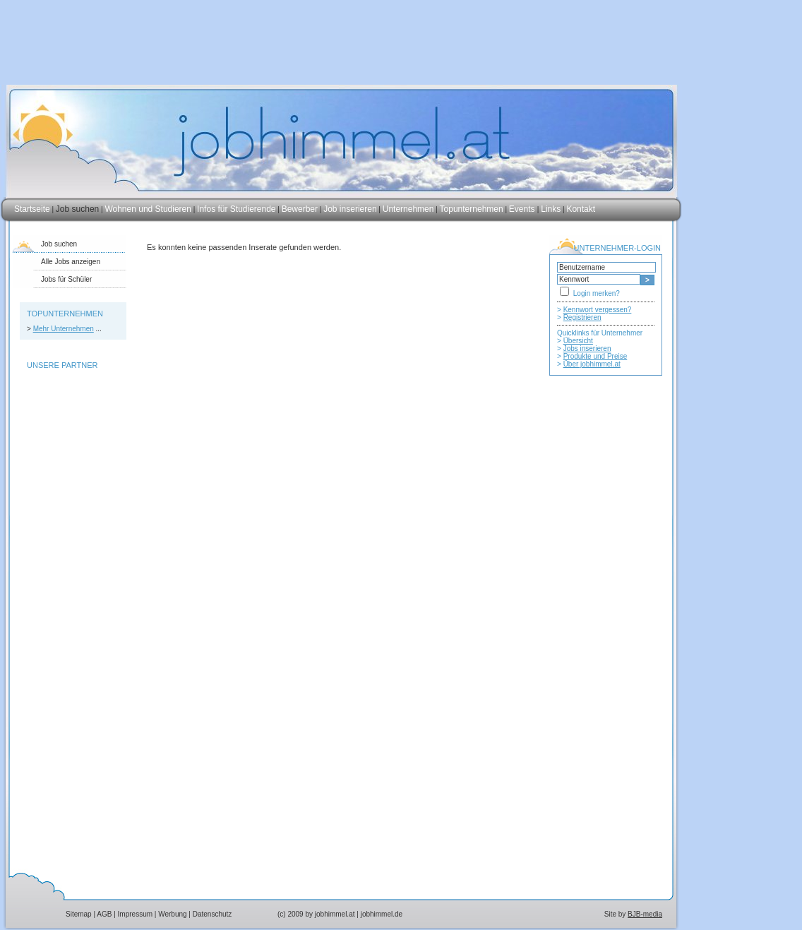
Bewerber (300, 209)
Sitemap (79, 914)
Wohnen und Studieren (147, 209)
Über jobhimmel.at (592, 364)
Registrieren (582, 317)
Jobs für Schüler (66, 279)
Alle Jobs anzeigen (70, 262)
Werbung (172, 914)
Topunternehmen (471, 209)
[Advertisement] (605, 669)
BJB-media (645, 914)
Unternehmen (408, 209)
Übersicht (578, 341)
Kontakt (580, 209)
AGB (104, 914)
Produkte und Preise (595, 356)
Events (523, 209)
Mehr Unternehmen (63, 329)
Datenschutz (212, 914)
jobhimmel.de (381, 914)
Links (551, 209)
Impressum (135, 914)
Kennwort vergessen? (597, 310)
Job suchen (77, 209)
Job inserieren (349, 209)
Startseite (32, 209)
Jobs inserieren (587, 348)
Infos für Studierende (236, 209)
